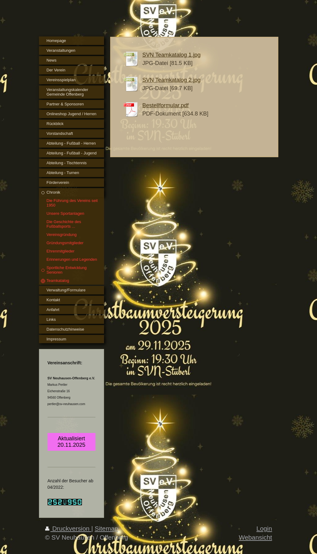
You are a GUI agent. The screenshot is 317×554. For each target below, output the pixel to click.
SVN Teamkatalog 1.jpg (171, 55)
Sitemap (106, 528)
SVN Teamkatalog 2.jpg (171, 80)
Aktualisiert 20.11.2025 (71, 441)
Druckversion (68, 528)
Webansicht (255, 537)
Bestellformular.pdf (165, 105)
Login (264, 528)
